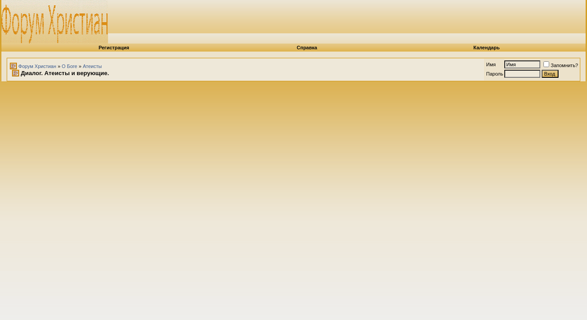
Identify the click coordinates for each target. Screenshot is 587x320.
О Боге (69, 66)
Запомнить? (560, 65)
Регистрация (114, 47)
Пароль (494, 73)
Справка (307, 47)
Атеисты (92, 66)
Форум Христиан (37, 66)
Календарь (487, 47)
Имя (490, 64)
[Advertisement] (364, 20)
